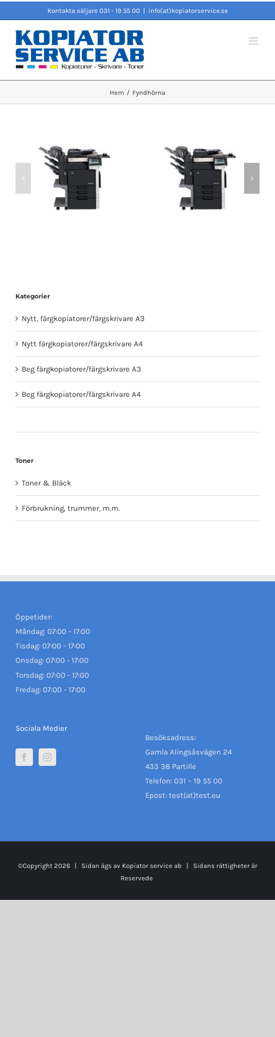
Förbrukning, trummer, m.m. (71, 508)
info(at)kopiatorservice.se (188, 10)
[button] (23, 178)
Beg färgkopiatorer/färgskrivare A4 (81, 394)
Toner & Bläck (46, 483)
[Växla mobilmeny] (254, 41)
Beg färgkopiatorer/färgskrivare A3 (81, 369)
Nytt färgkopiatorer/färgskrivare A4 (82, 343)
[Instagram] (47, 757)
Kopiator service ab (151, 865)
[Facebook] (24, 757)
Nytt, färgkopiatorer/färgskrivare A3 (83, 318)
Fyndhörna (40, 419)
